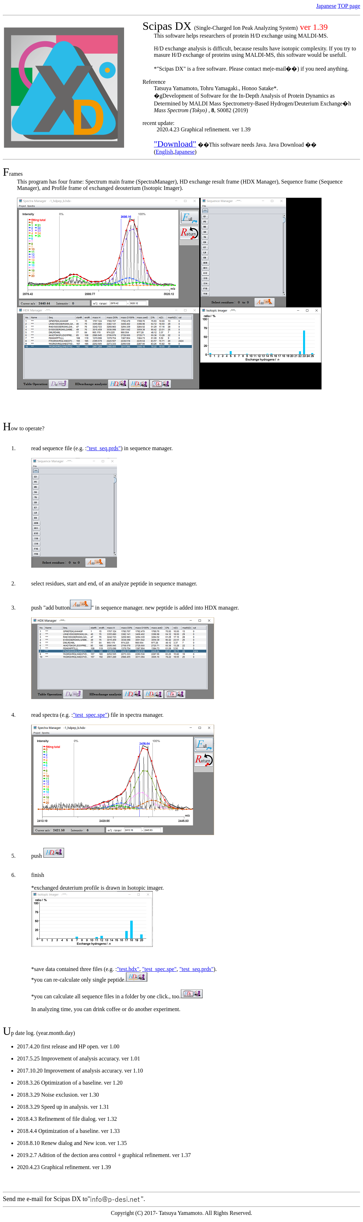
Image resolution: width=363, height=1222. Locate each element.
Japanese (326, 6)
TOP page (348, 6)
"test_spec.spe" (90, 715)
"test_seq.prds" (103, 448)
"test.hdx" (128, 969)
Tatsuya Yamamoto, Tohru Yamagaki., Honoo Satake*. (216, 88)
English (164, 152)
